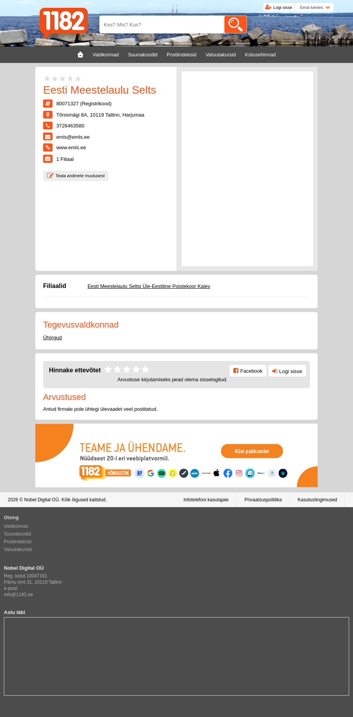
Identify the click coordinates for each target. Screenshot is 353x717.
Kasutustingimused (317, 499)
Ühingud (52, 337)
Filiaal (65, 159)
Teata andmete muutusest (80, 175)
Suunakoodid (17, 534)
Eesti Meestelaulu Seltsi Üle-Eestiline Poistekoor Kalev (148, 286)
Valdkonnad (16, 526)
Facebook (251, 371)
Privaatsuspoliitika (263, 499)
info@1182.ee (18, 594)
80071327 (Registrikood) (83, 103)
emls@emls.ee (73, 137)
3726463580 (70, 126)
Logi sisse (282, 7)
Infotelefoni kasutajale (205, 499)
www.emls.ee (71, 147)
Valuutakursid (18, 549)
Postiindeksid (17, 541)
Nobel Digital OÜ (41, 499)
